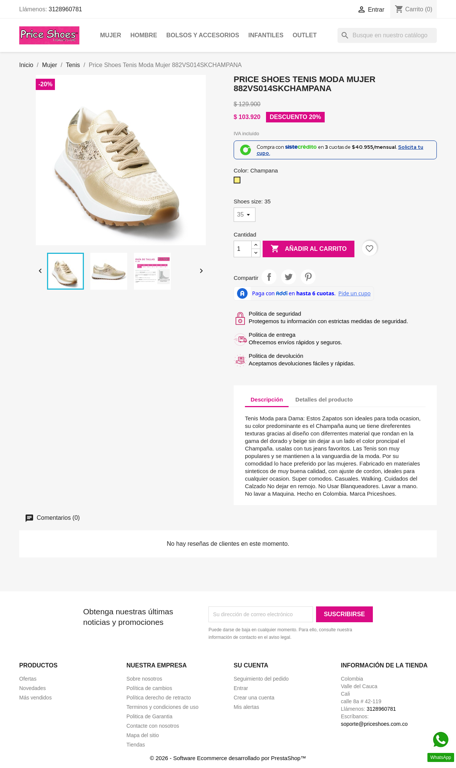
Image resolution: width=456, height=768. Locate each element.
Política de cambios (149, 688)
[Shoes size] (244, 215)
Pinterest (308, 276)
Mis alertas (246, 707)
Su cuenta (251, 665)
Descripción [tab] (267, 399)
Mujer (110, 35)
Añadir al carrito (309, 249)
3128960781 (65, 9)
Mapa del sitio (142, 735)
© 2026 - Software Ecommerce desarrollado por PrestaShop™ (228, 758)
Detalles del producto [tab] (324, 399)
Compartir (269, 276)
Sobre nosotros (144, 679)
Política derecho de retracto (158, 698)
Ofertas (27, 679)
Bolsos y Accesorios (202, 35)
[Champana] (238, 182)
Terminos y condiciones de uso (162, 707)
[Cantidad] (243, 249)
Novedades (32, 688)
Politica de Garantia (149, 716)
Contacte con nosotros (152, 726)
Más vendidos (35, 698)
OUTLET (305, 35)
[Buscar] (387, 35)
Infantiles (265, 35)
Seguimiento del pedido (261, 679)
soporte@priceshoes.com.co (374, 724)
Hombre (143, 35)
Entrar (241, 688)
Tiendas (135, 745)
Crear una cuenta (254, 698)
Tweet (288, 276)
